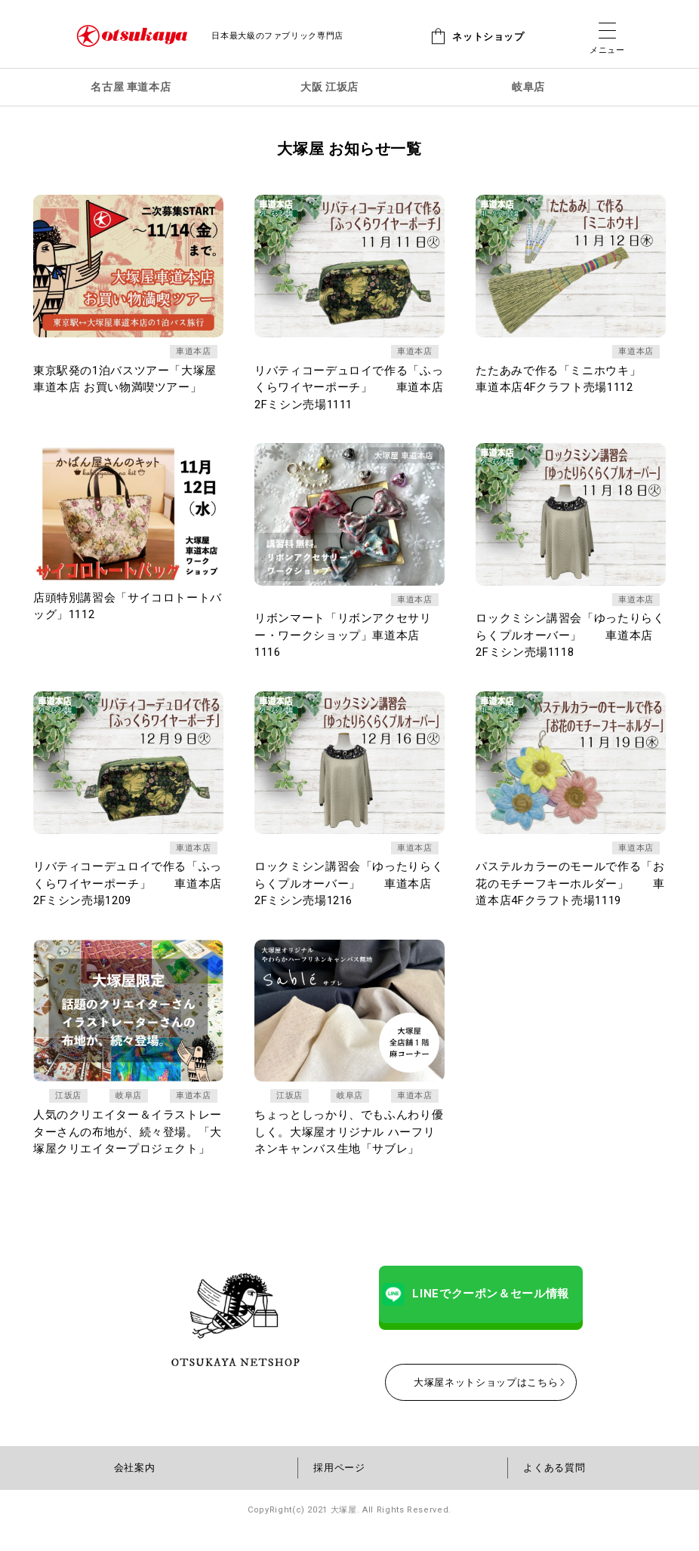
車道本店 (192, 352)
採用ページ (339, 1489)
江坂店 (67, 1100)
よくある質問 (554, 1489)
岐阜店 (126, 1100)
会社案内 (135, 1489)
